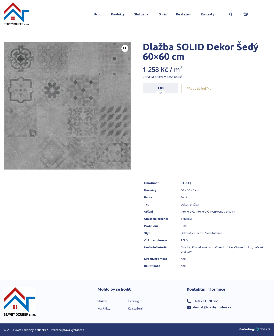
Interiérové (187, 211)
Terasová (187, 219)
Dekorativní (188, 233)
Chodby (185, 247)
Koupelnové (199, 247)
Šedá (184, 197)
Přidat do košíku (200, 88)
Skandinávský (213, 233)
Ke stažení (183, 14)
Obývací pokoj (243, 247)
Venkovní (229, 211)
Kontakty (207, 14)
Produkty (118, 14)
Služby (141, 14)
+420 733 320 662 (205, 301)
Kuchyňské (215, 247)
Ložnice (228, 247)
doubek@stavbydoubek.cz (212, 307)
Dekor (184, 204)
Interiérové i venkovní (209, 211)
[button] (231, 14)
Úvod (97, 14)
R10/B (184, 226)
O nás (163, 14)
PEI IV (184, 240)
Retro (200, 233)
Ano (183, 259)
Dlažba (194, 204)
